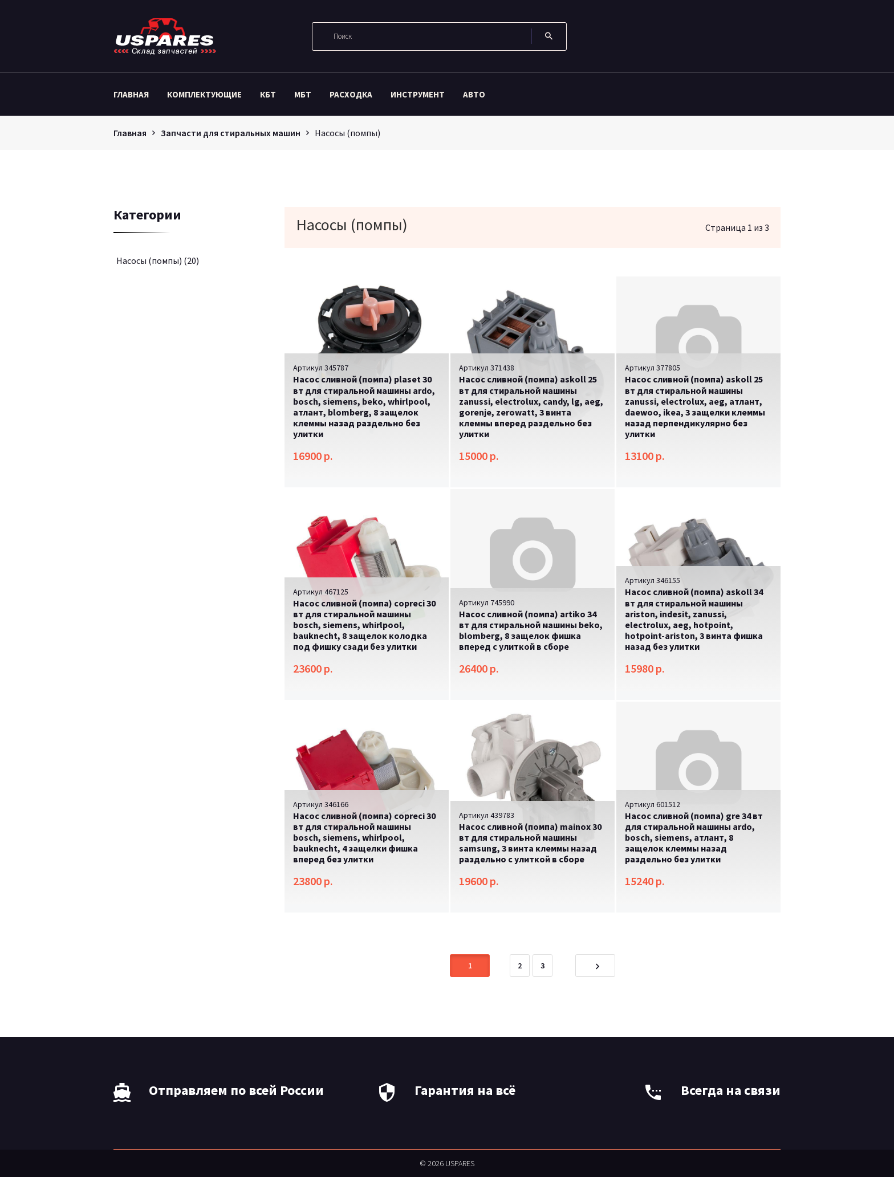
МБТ (302, 94)
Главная (131, 94)
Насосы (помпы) (157, 260)
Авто (474, 94)
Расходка (351, 94)
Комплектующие (204, 94)
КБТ (268, 94)
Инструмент (418, 94)
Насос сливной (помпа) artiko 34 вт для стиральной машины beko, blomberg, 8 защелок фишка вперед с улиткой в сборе (531, 630)
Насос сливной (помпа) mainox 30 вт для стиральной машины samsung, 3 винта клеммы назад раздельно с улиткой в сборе (530, 843)
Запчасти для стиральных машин (230, 133)
